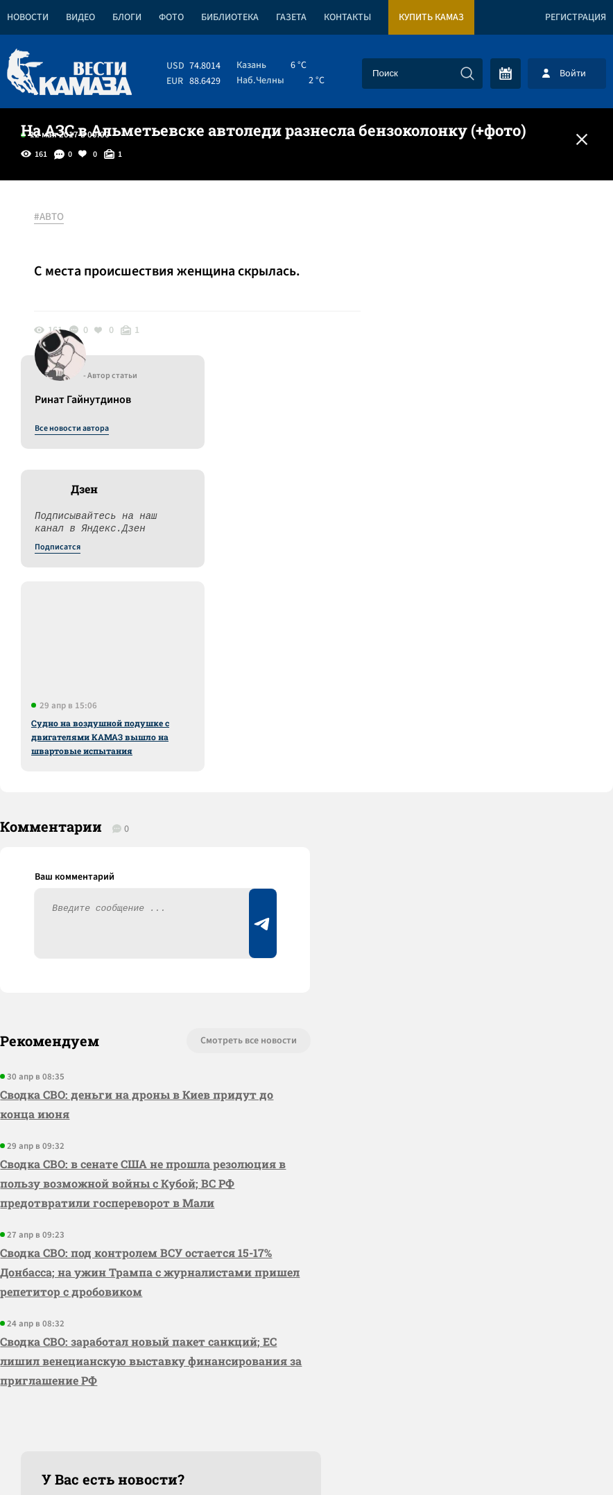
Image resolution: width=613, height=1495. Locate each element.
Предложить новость (475, 891)
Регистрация (575, 17)
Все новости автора (459, 232)
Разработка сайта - (560, 1455)
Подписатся (445, 351)
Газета (291, 17)
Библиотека (230, 17)
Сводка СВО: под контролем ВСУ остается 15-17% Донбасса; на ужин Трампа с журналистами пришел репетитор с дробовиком (150, 1077)
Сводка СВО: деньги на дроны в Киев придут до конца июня (136, 909)
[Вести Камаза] (69, 73)
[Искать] (467, 73)
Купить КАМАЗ (431, 17)
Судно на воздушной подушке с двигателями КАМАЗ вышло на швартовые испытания (488, 540)
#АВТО (49, 217)
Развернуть (307, 1402)
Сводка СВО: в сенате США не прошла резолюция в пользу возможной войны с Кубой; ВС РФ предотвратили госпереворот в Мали (143, 988)
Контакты (347, 17)
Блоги (126, 17)
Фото (171, 17)
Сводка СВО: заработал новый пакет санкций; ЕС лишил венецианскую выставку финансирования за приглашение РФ (143, 1166)
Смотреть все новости (239, 846)
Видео (80, 17)
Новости (28, 17)
